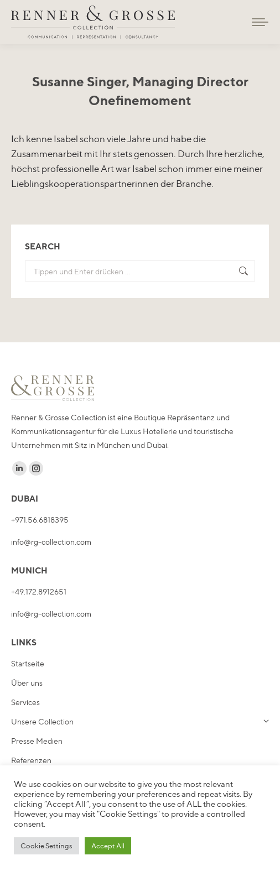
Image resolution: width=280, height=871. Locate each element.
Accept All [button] (108, 845)
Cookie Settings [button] (46, 845)
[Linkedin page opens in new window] (19, 468)
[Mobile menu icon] (260, 22)
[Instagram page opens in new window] (36, 468)
